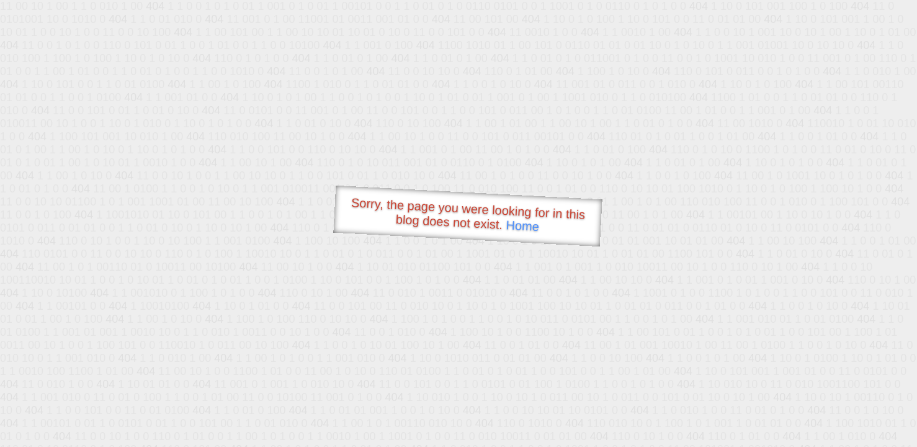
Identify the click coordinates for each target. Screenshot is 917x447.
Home (522, 225)
